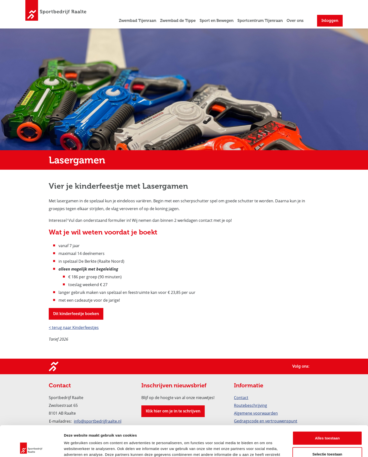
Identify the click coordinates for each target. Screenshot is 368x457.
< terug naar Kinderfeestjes (74, 327)
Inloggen (329, 20)
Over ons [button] (295, 20)
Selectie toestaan (327, 425)
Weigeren (327, 441)
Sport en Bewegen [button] (216, 20)
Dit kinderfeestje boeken (76, 313)
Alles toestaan (327, 409)
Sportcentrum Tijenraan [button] (260, 20)
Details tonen (263, 447)
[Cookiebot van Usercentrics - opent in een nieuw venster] (31, 447)
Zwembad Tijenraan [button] (137, 20)
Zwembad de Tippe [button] (178, 20)
